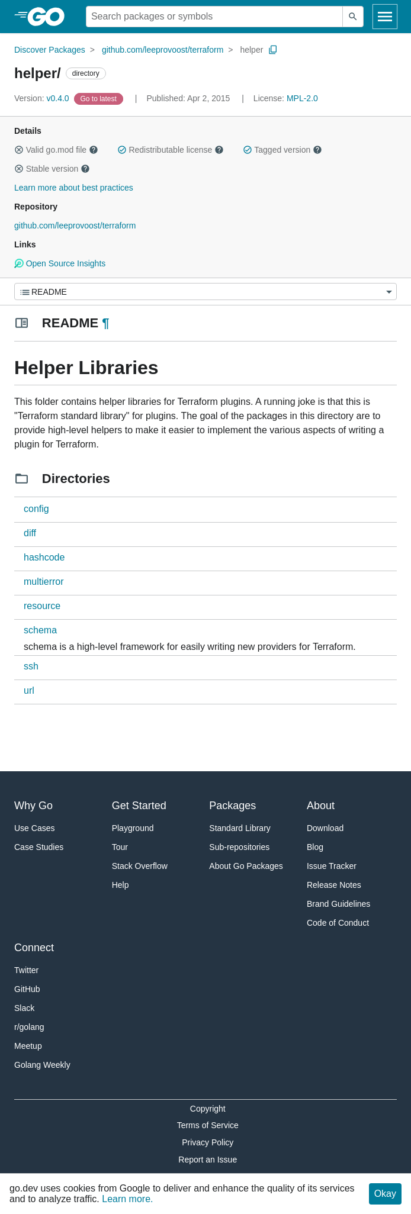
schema (40, 630)
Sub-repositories (239, 847)
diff (30, 533)
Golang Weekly (42, 1065)
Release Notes (334, 885)
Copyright (208, 1108)
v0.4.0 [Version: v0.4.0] (43, 98)
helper (251, 49)
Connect (34, 948)
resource (42, 606)
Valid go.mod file (56, 149)
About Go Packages (246, 866)
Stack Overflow (140, 866)
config (36, 509)
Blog (315, 847)
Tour (120, 847)
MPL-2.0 (302, 98)
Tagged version (282, 149)
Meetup (28, 1046)
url (29, 690)
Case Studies (38, 847)
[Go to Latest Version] (100, 98)
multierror (44, 582)
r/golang (29, 1027)
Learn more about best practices (73, 187)
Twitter (26, 970)
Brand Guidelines (338, 904)
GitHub (27, 989)
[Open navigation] (385, 16)
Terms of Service (208, 1125)
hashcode (44, 557)
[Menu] (205, 291)
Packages (232, 806)
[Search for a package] (214, 16)
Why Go (33, 806)
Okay (385, 1194)
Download (325, 828)
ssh (31, 666)
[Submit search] (353, 16)
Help (120, 885)
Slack (24, 1008)
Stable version (52, 168)
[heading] (50, 16)
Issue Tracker (332, 866)
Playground (133, 828)
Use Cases (34, 828)
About (321, 806)
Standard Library (240, 828)
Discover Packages (49, 49)
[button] (19, 149)
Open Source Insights (59, 263)
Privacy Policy (207, 1142)
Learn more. (127, 1199)
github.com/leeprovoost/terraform (162, 49)
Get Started (139, 806)
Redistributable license (170, 149)
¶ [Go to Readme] (105, 322)
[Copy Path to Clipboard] (273, 49)
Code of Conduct (338, 923)
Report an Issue (207, 1159)
